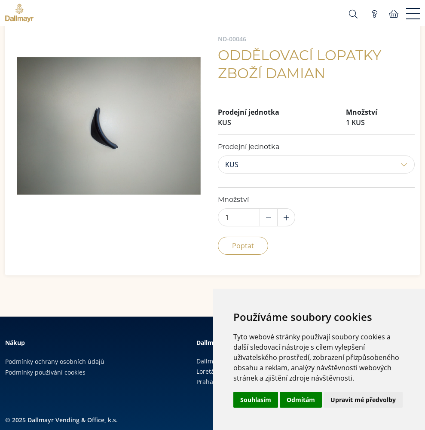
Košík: (393, 14)
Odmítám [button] (301, 400)
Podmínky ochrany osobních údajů (54, 361)
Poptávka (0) (374, 14)
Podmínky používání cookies (45, 372)
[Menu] (413, 14)
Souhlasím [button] (255, 400)
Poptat (243, 245)
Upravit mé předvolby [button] (363, 400)
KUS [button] (231, 164)
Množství (233, 199)
